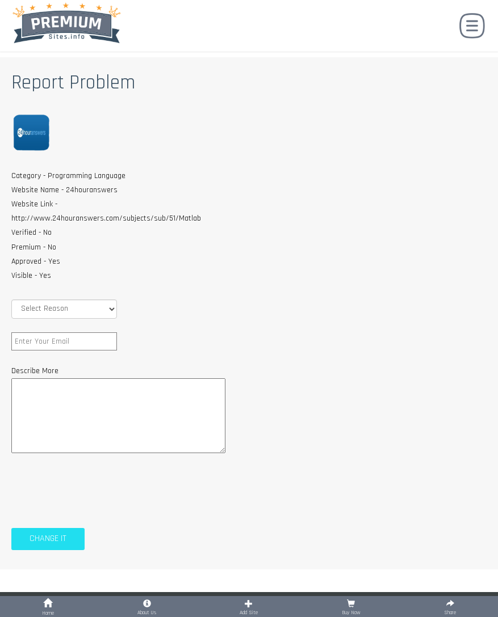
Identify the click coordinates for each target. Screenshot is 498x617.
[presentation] (97, 489)
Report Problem (73, 82)
